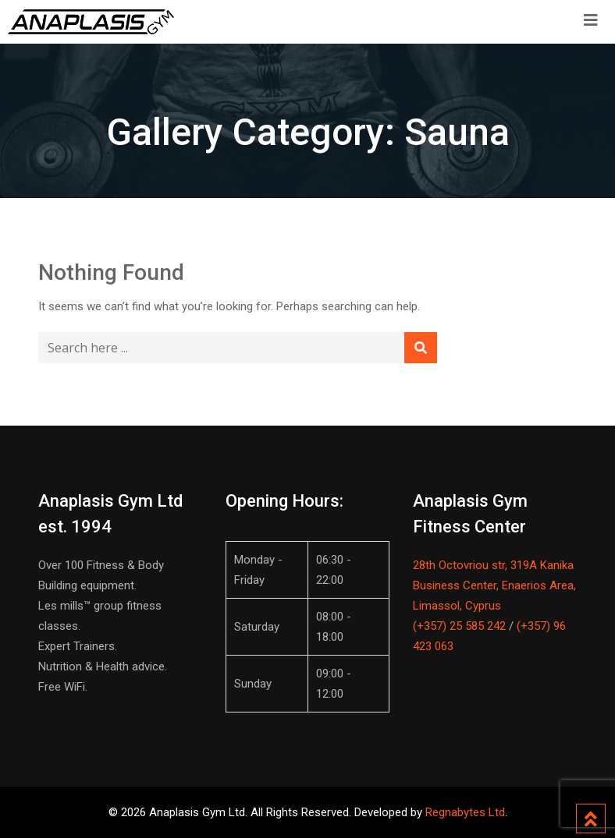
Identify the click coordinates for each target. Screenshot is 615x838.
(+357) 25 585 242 (459, 626)
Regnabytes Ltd (465, 812)
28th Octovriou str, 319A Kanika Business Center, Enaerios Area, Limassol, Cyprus (494, 585)
